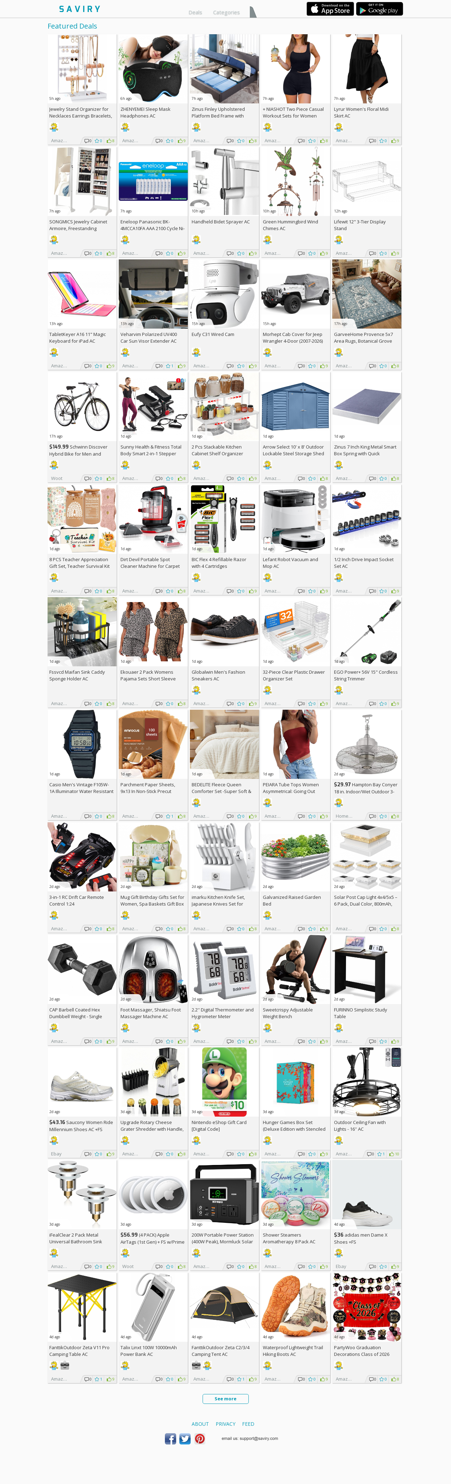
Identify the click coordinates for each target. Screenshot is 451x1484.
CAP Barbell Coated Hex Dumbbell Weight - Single (75, 1013)
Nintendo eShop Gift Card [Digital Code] (219, 1125)
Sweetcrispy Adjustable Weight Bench (288, 1013)
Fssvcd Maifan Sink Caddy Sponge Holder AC (77, 675)
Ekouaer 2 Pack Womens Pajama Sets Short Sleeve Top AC (148, 679)
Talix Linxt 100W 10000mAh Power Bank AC (149, 1350)
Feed (248, 1423)
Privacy (225, 1423)
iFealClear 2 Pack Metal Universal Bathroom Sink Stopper (75, 1241)
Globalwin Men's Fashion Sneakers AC (218, 675)
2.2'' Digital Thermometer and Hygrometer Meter (223, 1013)
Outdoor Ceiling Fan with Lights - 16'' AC (360, 1125)
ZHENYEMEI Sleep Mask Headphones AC (146, 112)
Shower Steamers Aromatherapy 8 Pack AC (289, 1238)
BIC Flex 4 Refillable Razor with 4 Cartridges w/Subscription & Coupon (219, 566)
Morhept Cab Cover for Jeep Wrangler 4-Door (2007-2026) (293, 337)
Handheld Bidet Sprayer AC (221, 221)
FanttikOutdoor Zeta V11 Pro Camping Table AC (79, 1350)
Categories (226, 12)
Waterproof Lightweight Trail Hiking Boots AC (293, 1350)
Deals (195, 12)
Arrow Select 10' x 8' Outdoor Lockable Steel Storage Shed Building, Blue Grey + (293, 453)
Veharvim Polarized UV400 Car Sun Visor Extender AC (149, 337)
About (200, 1423)
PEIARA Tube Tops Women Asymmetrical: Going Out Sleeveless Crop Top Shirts (291, 791)
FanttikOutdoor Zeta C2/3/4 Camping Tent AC (220, 1350)
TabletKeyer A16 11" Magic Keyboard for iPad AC (77, 337)
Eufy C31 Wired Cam (213, 334)
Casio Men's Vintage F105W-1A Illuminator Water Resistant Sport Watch (81, 791)
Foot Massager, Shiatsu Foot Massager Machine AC (151, 1013)
